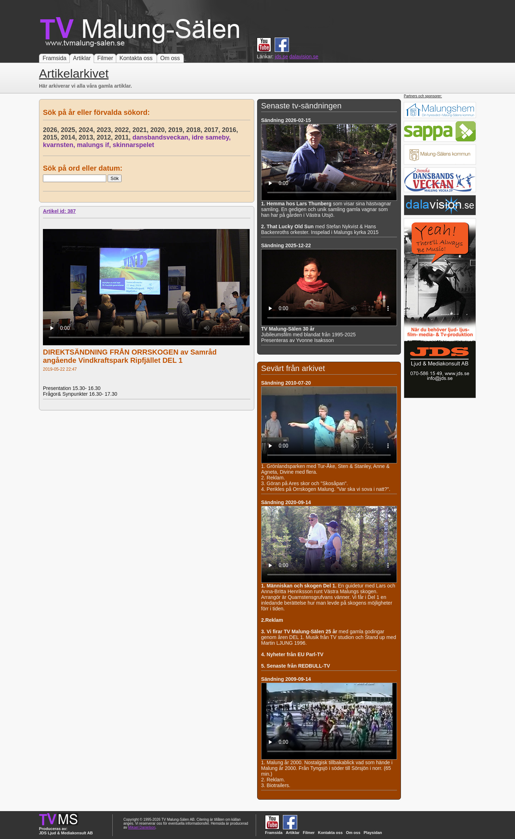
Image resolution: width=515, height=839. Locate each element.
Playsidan (373, 832)
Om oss (170, 58)
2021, (141, 129)
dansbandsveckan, (162, 137)
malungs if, (95, 144)
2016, (231, 129)
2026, (52, 129)
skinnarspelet (133, 144)
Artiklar (82, 58)
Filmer (105, 58)
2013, (88, 137)
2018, (195, 129)
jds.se (281, 56)
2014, (70, 137)
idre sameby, (212, 137)
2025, (70, 129)
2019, (177, 129)
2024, (88, 129)
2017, (213, 129)
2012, (105, 137)
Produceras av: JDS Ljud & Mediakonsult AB (66, 830)
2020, (159, 129)
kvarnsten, (60, 144)
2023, (105, 129)
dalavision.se (303, 56)
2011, (123, 137)
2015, (52, 137)
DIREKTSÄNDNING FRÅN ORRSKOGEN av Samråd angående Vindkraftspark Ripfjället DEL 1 (130, 356)
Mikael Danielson (141, 827)
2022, (123, 129)
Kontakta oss (136, 58)
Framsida (55, 58)
